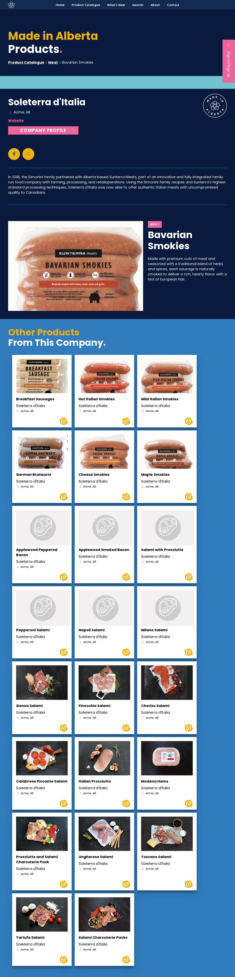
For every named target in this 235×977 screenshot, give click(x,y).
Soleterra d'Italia (47, 102)
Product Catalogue (26, 62)
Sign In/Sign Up (228, 60)
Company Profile (43, 130)
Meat (53, 62)
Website (16, 120)
